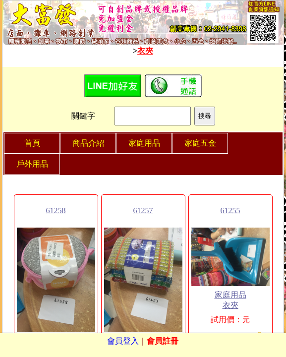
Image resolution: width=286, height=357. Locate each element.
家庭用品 (230, 295)
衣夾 (145, 51)
